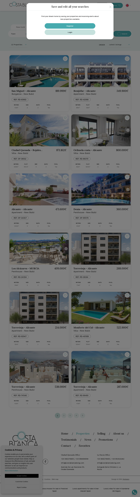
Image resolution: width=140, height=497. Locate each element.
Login (70, 32)
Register (70, 26)
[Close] (110, 6)
